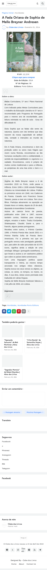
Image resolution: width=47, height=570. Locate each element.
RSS (3, 464)
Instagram (6, 455)
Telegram (6, 468)
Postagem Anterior (13, 412)
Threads (5, 459)
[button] (3, 4)
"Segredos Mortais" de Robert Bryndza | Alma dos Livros (12, 372)
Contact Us (31, 564)
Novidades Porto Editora (28, 305)
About (21, 564)
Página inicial (7, 13)
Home (13, 564)
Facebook (6, 441)
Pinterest (6, 450)
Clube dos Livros (15, 524)
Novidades (19, 13)
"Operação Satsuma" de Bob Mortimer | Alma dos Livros (11, 343)
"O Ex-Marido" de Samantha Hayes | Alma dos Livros (34, 342)
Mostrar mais (12, 526)
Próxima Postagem (34, 412)
